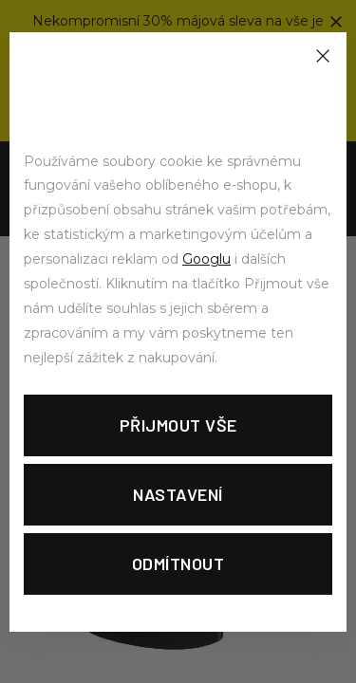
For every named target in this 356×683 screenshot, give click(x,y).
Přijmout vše (178, 425)
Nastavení (178, 494)
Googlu (206, 259)
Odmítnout (178, 563)
